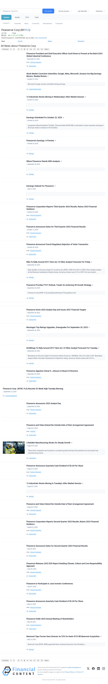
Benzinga (31, 110)
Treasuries (59, 23)
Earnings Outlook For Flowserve (41, 186)
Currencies (35, 23)
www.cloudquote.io (74, 667)
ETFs (27, 17)
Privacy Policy (69, 672)
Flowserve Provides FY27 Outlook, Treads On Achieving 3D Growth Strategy (59, 285)
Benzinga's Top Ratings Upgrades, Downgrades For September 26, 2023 (58, 327)
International (47, 23)
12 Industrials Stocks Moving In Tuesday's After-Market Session (54, 483)
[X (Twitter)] (88, 671)
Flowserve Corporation (35, 62)
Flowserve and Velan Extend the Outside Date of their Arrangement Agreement (60, 425)
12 (38, 49)
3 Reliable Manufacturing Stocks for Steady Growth (49, 443)
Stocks (17, 17)
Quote (20, 41)
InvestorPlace (32, 458)
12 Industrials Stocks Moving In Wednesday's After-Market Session (56, 97)
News (26, 23)
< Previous (5, 49)
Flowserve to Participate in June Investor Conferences (49, 584)
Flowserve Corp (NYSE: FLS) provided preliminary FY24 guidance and (52, 293)
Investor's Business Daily (35, 89)
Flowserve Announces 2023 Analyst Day (43, 403)
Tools (37, 17)
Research (81, 41)
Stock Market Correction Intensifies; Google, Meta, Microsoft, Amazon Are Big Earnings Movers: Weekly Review (63, 75)
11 (34, 49)
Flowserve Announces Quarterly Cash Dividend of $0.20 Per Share (54, 466)
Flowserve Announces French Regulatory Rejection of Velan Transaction (57, 244)
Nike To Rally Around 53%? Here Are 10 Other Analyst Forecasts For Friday (59, 262)
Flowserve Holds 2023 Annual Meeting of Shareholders (50, 619)
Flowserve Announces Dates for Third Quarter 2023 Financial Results (56, 227)
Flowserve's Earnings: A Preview (41, 141)
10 (30, 49)
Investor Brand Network (11, 396)
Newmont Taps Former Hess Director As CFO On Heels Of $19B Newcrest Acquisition (63, 636)
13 (42, 49)
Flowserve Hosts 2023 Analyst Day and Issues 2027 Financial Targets (56, 310)
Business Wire (32, 66)
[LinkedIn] (98, 671)
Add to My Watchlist (41, 38)
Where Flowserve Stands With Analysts (44, 161)
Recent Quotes (64, 11)
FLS (27, 30)
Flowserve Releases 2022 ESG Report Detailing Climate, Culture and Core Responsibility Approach (64, 564)
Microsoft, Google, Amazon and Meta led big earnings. (47, 84)
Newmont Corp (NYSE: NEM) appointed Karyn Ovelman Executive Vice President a (56, 644)
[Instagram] (103, 671)
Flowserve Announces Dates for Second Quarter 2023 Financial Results (57, 546)
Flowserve (32, 431)
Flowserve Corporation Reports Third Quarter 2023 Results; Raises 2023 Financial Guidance (61, 208)
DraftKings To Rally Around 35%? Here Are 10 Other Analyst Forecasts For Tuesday (62, 348)
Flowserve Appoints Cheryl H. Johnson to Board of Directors (52, 371)
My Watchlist (82, 11)
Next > (47, 49)
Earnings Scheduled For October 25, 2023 (45, 117)
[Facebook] (93, 671)
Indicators (99, 11)
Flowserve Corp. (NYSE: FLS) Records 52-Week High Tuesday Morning (33, 389)
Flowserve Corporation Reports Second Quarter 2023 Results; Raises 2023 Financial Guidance (62, 523)
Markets (6, 17)
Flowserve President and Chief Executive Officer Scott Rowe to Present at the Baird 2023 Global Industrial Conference (64, 54)
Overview (17, 23)
